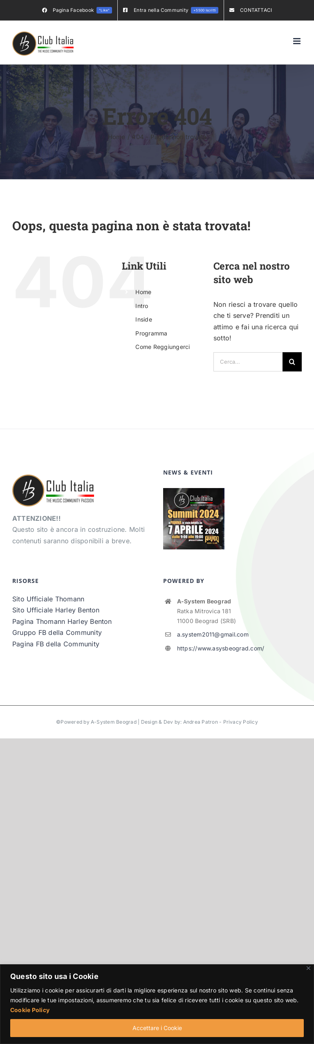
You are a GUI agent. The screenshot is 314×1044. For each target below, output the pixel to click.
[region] (157, 1004)
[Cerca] (292, 361)
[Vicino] (308, 968)
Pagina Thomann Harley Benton (62, 621)
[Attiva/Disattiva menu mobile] (297, 41)
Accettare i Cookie (157, 1027)
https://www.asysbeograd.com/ (221, 648)
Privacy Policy (240, 722)
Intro (141, 305)
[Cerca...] (248, 361)
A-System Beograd (114, 722)
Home (143, 291)
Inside (143, 319)
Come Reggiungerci (162, 346)
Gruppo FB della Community (57, 632)
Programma (151, 333)
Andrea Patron (200, 722)
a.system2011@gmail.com (213, 634)
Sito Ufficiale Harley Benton (56, 610)
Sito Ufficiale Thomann (48, 599)
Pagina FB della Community (55, 644)
